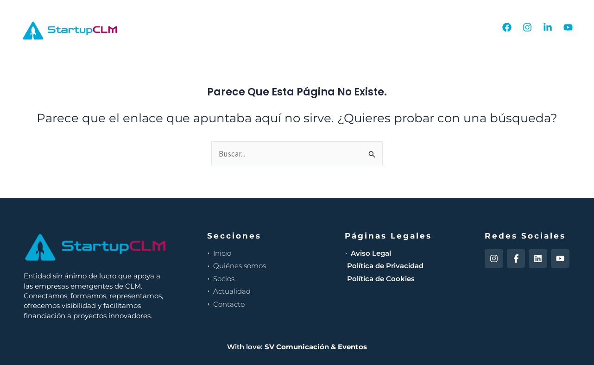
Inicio (264, 27)
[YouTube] (568, 27)
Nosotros (309, 27)
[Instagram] (527, 27)
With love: (297, 346)
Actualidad (407, 27)
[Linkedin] (548, 27)
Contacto (464, 27)
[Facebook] (507, 27)
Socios (356, 27)
